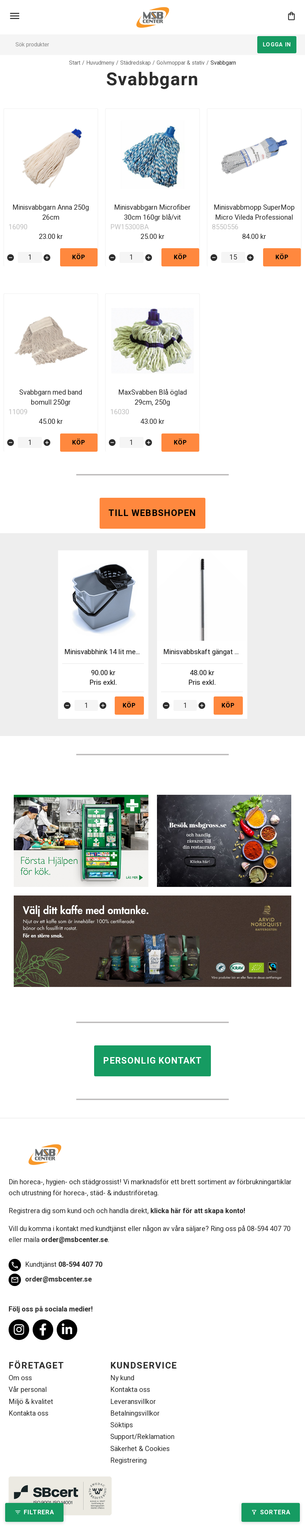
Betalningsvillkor (135, 1413)
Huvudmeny (100, 63)
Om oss (20, 1378)
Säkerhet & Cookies (140, 1449)
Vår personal (28, 1390)
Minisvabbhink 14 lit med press (111, 652)
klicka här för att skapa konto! (197, 1211)
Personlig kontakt (152, 1060)
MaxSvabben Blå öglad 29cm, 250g (152, 397)
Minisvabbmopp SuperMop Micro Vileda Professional (254, 212)
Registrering (128, 1460)
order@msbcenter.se (74, 1240)
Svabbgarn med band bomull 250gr (50, 397)
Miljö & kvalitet (31, 1402)
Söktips (121, 1425)
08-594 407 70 (55, 1265)
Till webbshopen (152, 513)
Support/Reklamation (142, 1437)
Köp (79, 257)
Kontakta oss (28, 1413)
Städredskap (135, 63)
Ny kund (122, 1378)
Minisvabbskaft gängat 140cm (209, 652)
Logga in (277, 45)
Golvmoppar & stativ (181, 63)
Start (74, 63)
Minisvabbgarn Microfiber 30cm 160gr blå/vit (152, 212)
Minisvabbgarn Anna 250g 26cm (50, 212)
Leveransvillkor (133, 1402)
